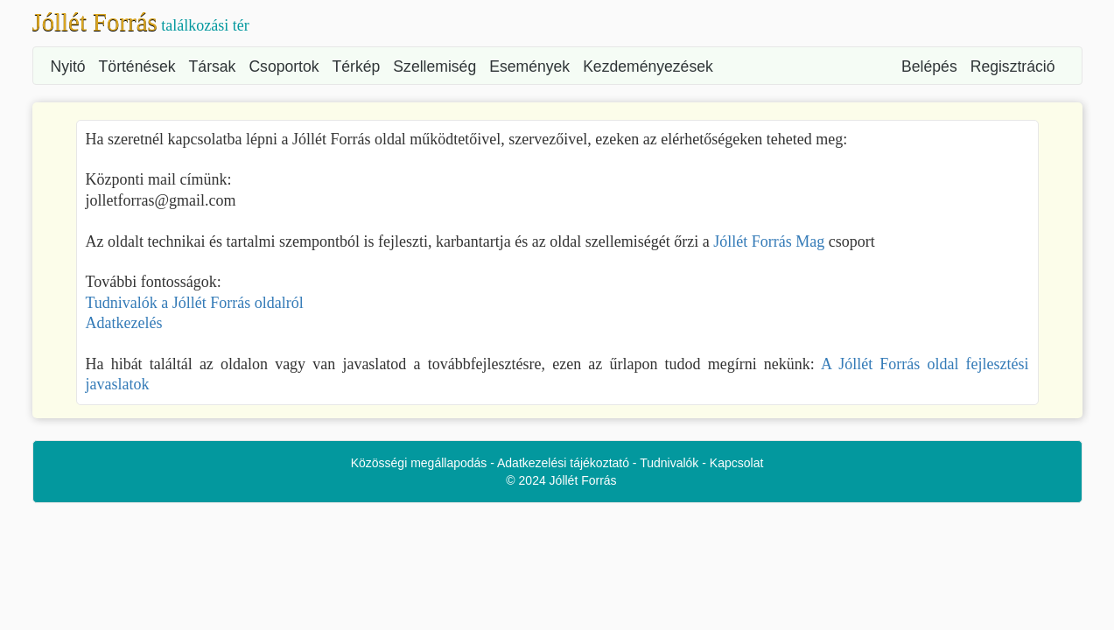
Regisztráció (1012, 66)
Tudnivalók (669, 463)
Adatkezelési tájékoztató (563, 463)
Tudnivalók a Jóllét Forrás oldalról (195, 303)
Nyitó (68, 66)
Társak (212, 66)
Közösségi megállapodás (419, 463)
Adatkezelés (124, 323)
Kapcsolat (736, 463)
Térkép (357, 66)
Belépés (929, 66)
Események (529, 66)
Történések (137, 66)
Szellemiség (434, 66)
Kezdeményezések (648, 66)
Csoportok (284, 66)
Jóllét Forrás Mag (768, 241)
